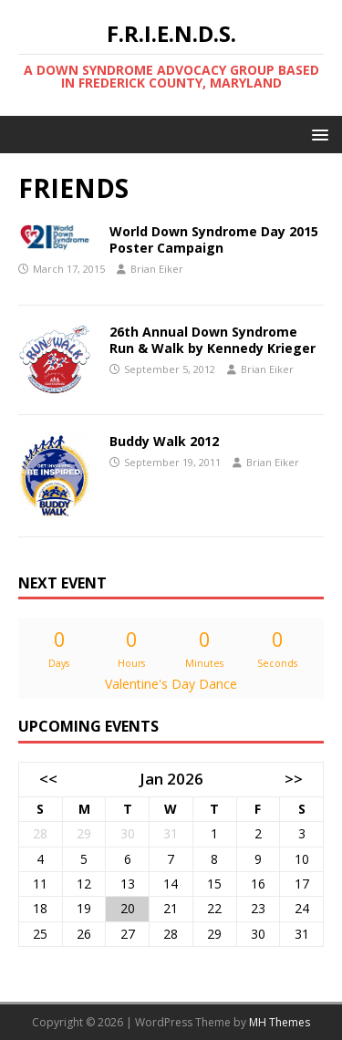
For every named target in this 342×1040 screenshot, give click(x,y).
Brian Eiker (156, 269)
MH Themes (279, 1022)
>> (294, 778)
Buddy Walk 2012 (164, 441)
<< (48, 778)
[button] (316, 133)
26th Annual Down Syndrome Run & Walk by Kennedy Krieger (212, 340)
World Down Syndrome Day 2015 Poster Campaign (213, 239)
